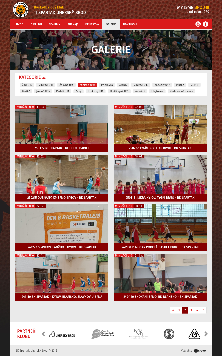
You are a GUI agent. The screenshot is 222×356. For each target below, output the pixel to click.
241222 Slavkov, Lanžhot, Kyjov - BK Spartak (62, 247)
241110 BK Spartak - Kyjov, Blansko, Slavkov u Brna (62, 297)
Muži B (194, 85)
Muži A (180, 85)
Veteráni (140, 91)
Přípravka (107, 85)
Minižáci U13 (140, 85)
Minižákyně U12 (119, 91)
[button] (43, 333)
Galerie (111, 24)
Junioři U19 (43, 91)
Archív (123, 85)
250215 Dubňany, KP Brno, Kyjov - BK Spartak (61, 198)
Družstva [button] (92, 24)
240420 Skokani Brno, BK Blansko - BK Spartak (160, 297)
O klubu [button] (36, 24)
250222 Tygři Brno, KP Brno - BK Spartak (160, 148)
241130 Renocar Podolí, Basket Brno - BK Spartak (160, 247)
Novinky (54, 24)
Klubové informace (181, 91)
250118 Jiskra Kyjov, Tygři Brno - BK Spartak (160, 198)
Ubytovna (130, 24)
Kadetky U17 (162, 85)
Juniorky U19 (95, 91)
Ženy (78, 91)
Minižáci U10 (87, 85)
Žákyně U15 (66, 85)
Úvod (19, 24)
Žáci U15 (27, 85)
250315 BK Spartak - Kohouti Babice (61, 148)
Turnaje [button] (72, 24)
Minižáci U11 (45, 85)
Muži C (26, 91)
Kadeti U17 (62, 91)
